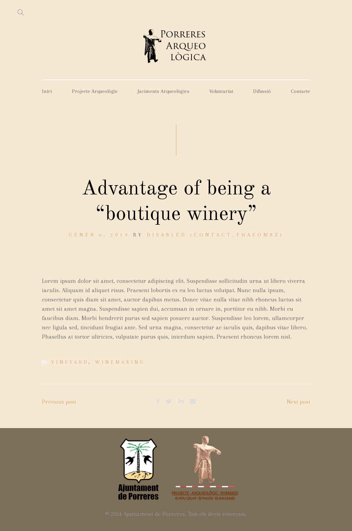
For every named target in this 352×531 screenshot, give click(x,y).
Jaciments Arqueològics (163, 91)
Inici (47, 91)
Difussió (262, 91)
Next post (298, 401)
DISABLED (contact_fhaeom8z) (215, 235)
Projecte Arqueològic (95, 91)
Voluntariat (221, 91)
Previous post (59, 401)
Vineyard (70, 362)
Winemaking (120, 362)
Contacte (300, 91)
